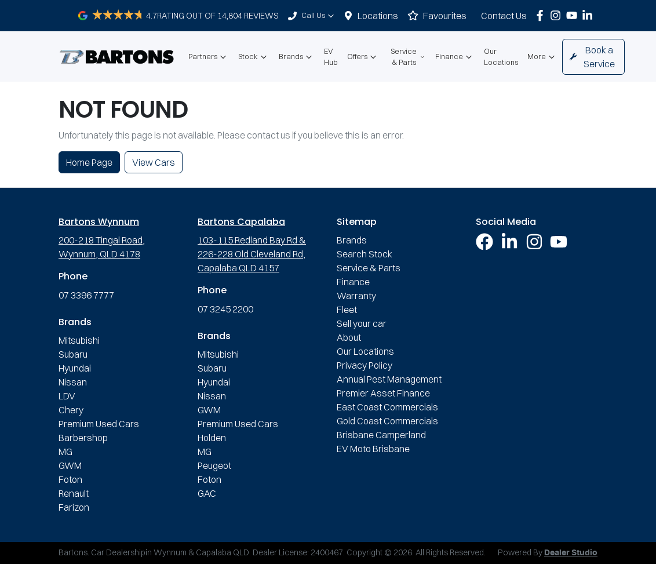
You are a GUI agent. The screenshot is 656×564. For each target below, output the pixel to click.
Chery (71, 410)
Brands (297, 57)
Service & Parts (408, 56)
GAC (207, 493)
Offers (363, 57)
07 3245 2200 (225, 309)
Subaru (73, 354)
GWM (70, 465)
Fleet (347, 309)
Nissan (73, 382)
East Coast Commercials (387, 407)
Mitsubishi (79, 340)
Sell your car (362, 323)
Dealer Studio (570, 553)
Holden (212, 437)
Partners (208, 57)
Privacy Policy (364, 365)
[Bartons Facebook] (542, 15)
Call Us (319, 15)
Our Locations (501, 56)
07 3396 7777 (86, 295)
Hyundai (75, 368)
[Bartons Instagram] (558, 15)
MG (65, 451)
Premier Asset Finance (383, 393)
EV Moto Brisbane (373, 448)
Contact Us (504, 15)
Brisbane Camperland (381, 435)
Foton (70, 479)
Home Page (89, 162)
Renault (74, 493)
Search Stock (364, 254)
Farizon (74, 507)
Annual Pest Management (389, 379)
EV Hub (331, 56)
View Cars (153, 162)
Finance (455, 57)
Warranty (356, 295)
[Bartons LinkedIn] (589, 15)
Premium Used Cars (99, 424)
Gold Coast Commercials (387, 421)
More (542, 57)
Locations (378, 15)
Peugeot (214, 465)
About (349, 337)
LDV (67, 396)
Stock (253, 57)
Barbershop (83, 437)
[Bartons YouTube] (574, 15)
